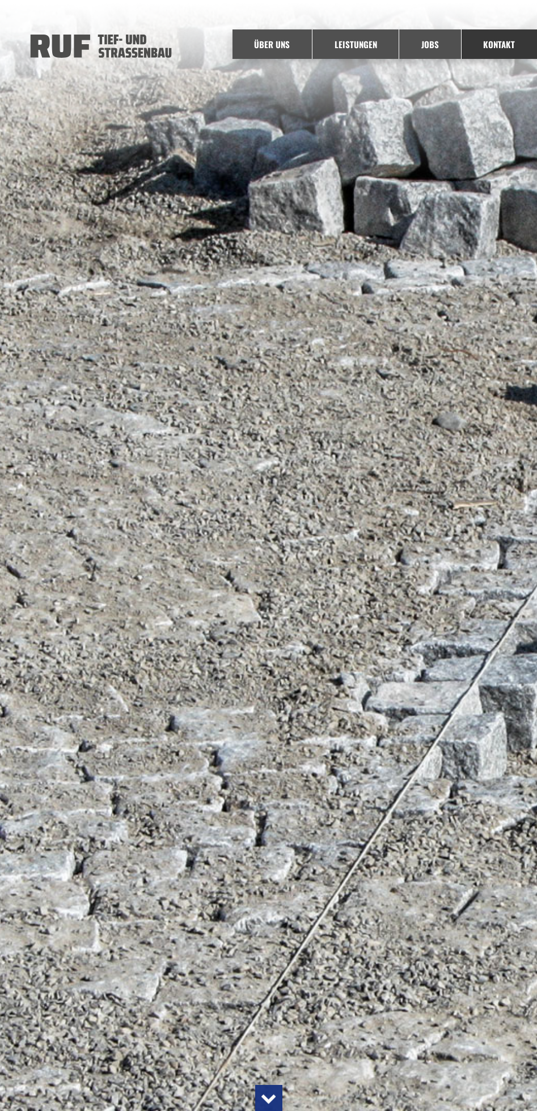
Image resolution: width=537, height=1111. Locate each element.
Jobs (430, 44)
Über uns (272, 44)
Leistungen (356, 44)
